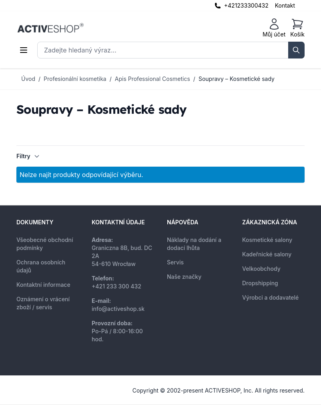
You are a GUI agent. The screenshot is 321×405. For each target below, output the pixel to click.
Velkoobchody (261, 268)
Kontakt (285, 5)
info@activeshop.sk (118, 308)
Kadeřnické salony (266, 254)
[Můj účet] (274, 28)
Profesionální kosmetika (75, 78)
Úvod (28, 78)
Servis (175, 262)
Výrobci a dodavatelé (270, 297)
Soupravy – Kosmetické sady (237, 78)
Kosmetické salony (267, 239)
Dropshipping (260, 283)
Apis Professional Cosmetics (152, 78)
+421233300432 (246, 5)
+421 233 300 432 (116, 286)
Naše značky (184, 276)
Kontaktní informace (43, 284)
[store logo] (50, 28)
